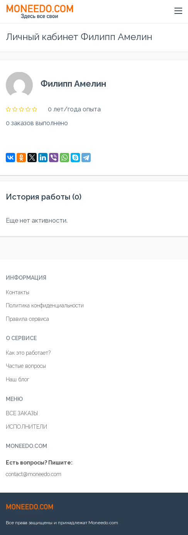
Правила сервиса (27, 319)
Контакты (17, 292)
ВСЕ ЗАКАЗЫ (22, 413)
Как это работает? (28, 353)
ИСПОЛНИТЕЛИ (26, 427)
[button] (178, 11)
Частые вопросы (26, 366)
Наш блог (17, 379)
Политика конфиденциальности (45, 305)
